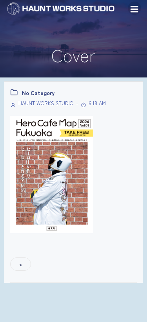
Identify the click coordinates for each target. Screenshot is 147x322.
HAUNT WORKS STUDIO (41, 103)
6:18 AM (93, 103)
